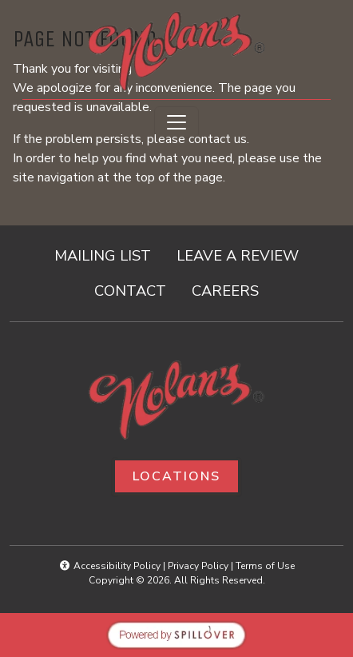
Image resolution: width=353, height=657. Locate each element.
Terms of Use (265, 565)
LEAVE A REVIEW (243, 254)
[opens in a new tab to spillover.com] (176, 634)
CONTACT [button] (136, 290)
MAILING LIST (102, 255)
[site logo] (176, 51)
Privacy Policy (198, 565)
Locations (176, 476)
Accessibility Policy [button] (110, 565)
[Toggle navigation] (176, 122)
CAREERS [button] (232, 290)
